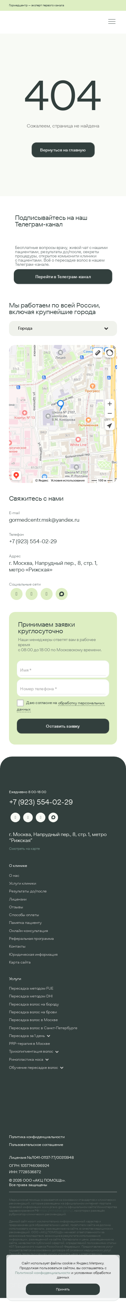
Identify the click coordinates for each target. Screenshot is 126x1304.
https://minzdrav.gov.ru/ (56, 1211)
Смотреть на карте (24, 848)
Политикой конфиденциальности (42, 1272)
